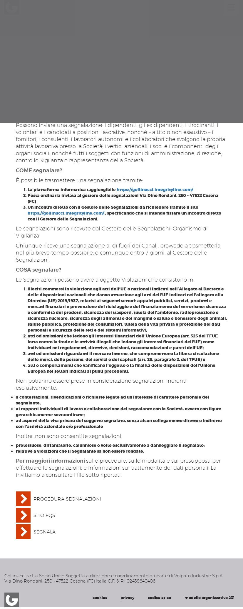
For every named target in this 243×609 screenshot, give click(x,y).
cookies (100, 597)
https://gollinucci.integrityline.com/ (155, 190)
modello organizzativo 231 (209, 597)
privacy (127, 597)
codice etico (159, 597)
